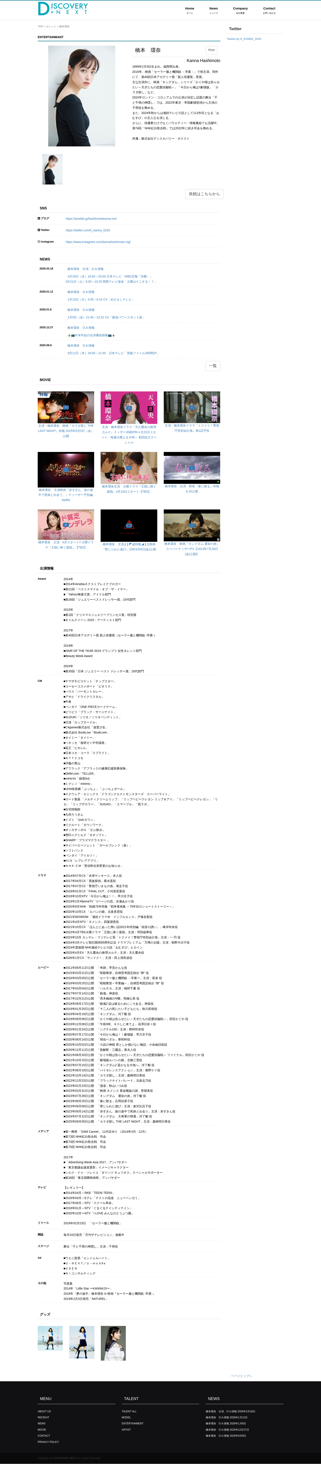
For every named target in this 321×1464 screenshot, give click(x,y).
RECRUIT (43, 1417)
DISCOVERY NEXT (65, 1458)
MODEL (126, 1417)
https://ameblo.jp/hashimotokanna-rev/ (91, 218)
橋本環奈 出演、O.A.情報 (85, 269)
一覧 (213, 366)
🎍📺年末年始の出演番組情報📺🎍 (91, 335)
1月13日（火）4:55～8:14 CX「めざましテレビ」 (100, 299)
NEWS (41, 1423)
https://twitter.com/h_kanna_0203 (88, 230)
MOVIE (42, 1429)
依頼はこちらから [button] (204, 194)
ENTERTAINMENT (132, 1423)
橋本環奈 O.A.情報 (81, 292)
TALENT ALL (129, 1411)
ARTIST (126, 1429)
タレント (51, 26)
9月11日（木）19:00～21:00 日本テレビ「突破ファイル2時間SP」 (113, 353)
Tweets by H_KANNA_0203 (244, 38)
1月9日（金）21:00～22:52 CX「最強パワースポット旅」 (106, 317)
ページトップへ (241, 1376)
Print (211, 50)
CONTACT (44, 1435)
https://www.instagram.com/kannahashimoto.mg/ (98, 242)
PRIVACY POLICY (48, 1442)
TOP (40, 26)
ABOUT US (44, 1411)
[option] (82, 96)
